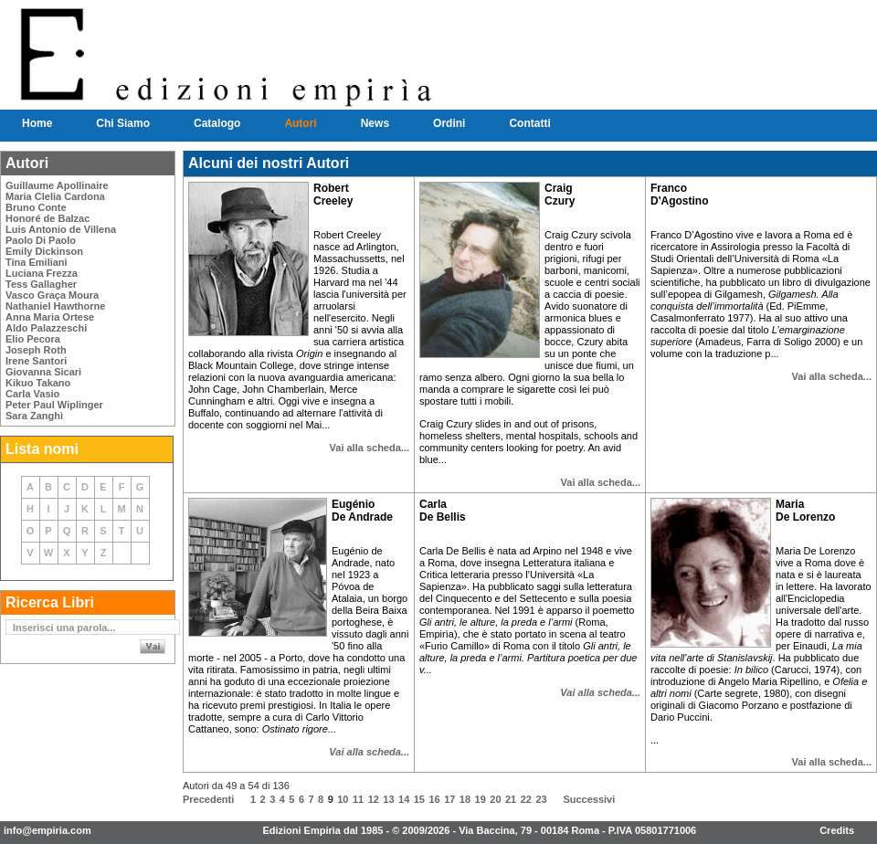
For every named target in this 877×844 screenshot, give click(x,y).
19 (480, 799)
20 (495, 799)
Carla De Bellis (442, 510)
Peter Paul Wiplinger (54, 404)
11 (358, 799)
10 (342, 799)
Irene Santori (36, 360)
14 (403, 799)
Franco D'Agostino (679, 194)
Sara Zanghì (34, 415)
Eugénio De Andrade (362, 510)
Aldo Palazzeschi (46, 327)
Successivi (589, 799)
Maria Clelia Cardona (55, 196)
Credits (836, 830)
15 (419, 799)
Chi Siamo (123, 123)
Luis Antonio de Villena (60, 229)
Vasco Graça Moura (52, 295)
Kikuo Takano (37, 382)
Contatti (529, 123)
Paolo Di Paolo (40, 240)
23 (540, 799)
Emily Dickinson (44, 251)
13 (388, 799)
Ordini (449, 123)
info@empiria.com (47, 830)
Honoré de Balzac (47, 218)
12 (373, 799)
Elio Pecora (32, 338)
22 (526, 799)
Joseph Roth (36, 349)
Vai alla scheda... (369, 447)
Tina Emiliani (36, 262)
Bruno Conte (36, 207)
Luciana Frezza (41, 273)
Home (37, 123)
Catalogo (217, 123)
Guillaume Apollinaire (57, 185)
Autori (300, 123)
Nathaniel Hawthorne (55, 306)
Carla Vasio (32, 393)
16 (433, 799)
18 (465, 799)
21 (510, 799)
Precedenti (208, 799)
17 (449, 799)
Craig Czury (559, 194)
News (375, 123)
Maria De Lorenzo (805, 510)
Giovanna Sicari (43, 371)
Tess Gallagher (41, 284)
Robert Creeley (333, 194)
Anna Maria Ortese (49, 316)
